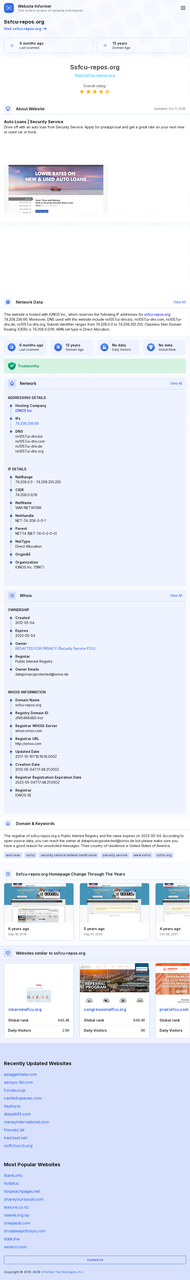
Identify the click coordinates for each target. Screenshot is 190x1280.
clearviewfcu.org (25, 1009)
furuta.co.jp (14, 1090)
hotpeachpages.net (22, 1191)
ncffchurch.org (18, 1145)
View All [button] (179, 302)
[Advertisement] (95, 149)
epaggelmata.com (20, 1074)
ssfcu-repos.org (157, 314)
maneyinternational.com (26, 1121)
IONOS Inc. (24, 410)
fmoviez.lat (14, 1129)
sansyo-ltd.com (18, 1082)
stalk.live (12, 1238)
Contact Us (95, 1260)
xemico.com (15, 1246)
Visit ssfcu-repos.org (25, 29)
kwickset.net (15, 1137)
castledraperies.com (23, 1098)
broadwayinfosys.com (24, 1230)
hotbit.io (11, 1183)
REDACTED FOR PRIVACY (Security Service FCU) (55, 648)
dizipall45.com (17, 1113)
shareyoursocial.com (23, 1199)
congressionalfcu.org (105, 1009)
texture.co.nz (16, 1207)
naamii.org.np (16, 1215)
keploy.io (12, 1106)
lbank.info (13, 1175)
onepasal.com (17, 1223)
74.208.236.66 (27, 423)
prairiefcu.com (174, 1009)
